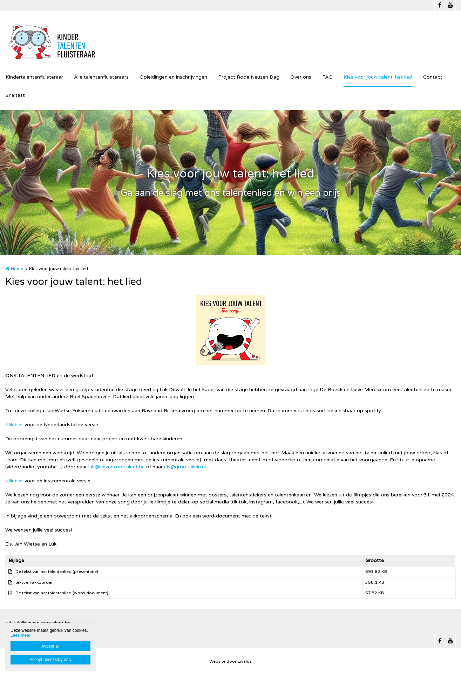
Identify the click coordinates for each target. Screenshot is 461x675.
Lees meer (20, 635)
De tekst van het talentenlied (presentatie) (56, 571)
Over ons (300, 77)
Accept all (50, 646)
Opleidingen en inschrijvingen (173, 77)
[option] (231, 330)
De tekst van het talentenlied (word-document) (61, 592)
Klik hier (14, 425)
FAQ (327, 77)
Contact (432, 77)
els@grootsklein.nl (185, 467)
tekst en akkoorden (34, 582)
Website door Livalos (230, 661)
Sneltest (15, 95)
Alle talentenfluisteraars (101, 77)
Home (17, 268)
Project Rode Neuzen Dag (248, 77)
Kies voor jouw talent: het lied (378, 77)
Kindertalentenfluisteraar (34, 77)
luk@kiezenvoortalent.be (116, 467)
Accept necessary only (50, 659)
